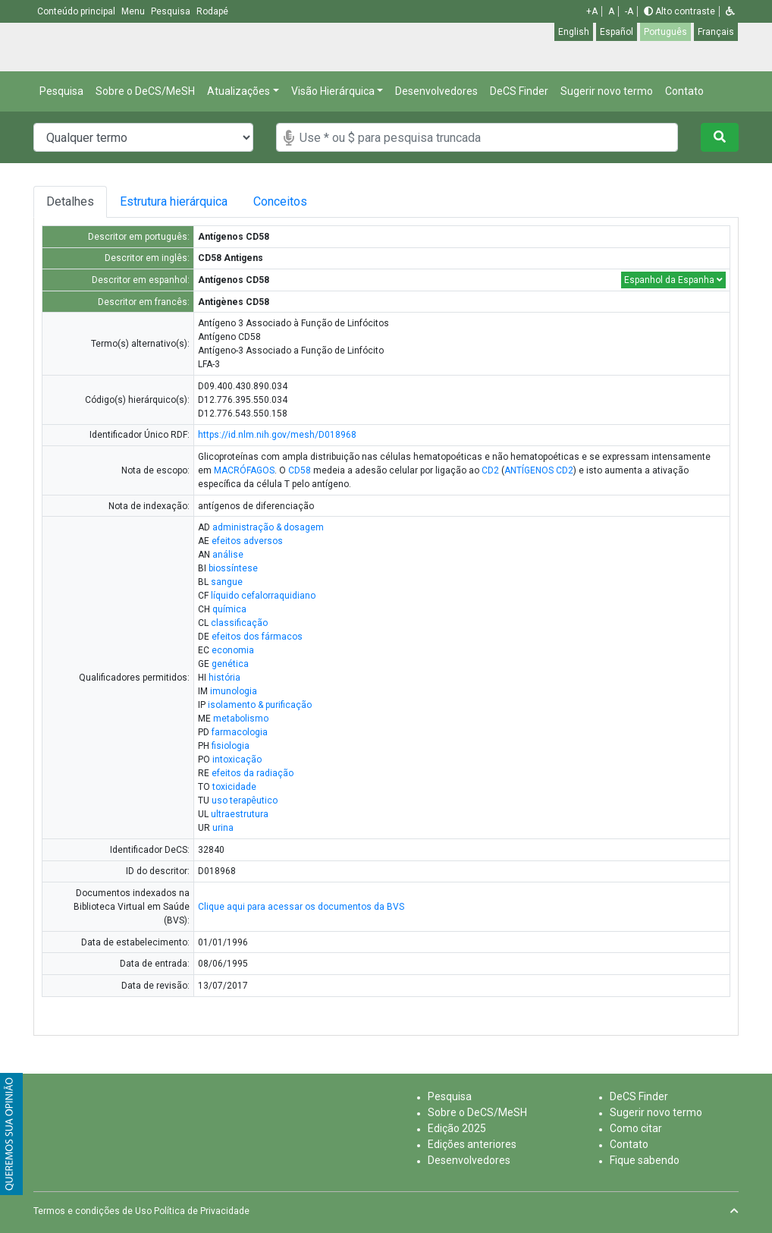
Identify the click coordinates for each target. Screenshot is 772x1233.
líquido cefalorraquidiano (263, 595)
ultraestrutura (239, 814)
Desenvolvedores (436, 91)
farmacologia (240, 732)
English (573, 32)
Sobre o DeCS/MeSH (145, 91)
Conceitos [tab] (280, 201)
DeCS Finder (519, 91)
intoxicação (237, 759)
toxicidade (234, 787)
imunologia (233, 691)
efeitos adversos (247, 541)
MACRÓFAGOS (244, 470)
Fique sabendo (644, 1160)
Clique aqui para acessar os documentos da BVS (301, 906)
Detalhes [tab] (70, 201)
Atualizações (238, 91)
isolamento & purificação (260, 705)
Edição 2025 (457, 1128)
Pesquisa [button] (172, 11)
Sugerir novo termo (606, 91)
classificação (239, 623)
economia (233, 650)
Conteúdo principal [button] (77, 11)
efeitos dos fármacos (257, 636)
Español (616, 32)
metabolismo (240, 718)
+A (592, 11)
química (229, 609)
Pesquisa (61, 91)
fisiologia (230, 746)
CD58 (299, 470)
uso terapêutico (245, 800)
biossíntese (233, 568)
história (224, 677)
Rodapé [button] (212, 11)
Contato (684, 91)
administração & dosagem (268, 527)
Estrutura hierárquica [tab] (174, 201)
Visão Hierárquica (333, 91)
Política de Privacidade (201, 1211)
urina (223, 828)
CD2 (490, 470)
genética (230, 664)
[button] (730, 11)
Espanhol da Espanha (673, 280)
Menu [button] (134, 11)
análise (227, 554)
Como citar (636, 1128)
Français (716, 32)
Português (665, 32)
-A (629, 11)
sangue (227, 582)
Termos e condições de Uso (92, 1211)
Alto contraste (679, 11)
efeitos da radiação (252, 773)
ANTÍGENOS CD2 (538, 470)
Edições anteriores (472, 1144)
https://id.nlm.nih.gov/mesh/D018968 (277, 434)
